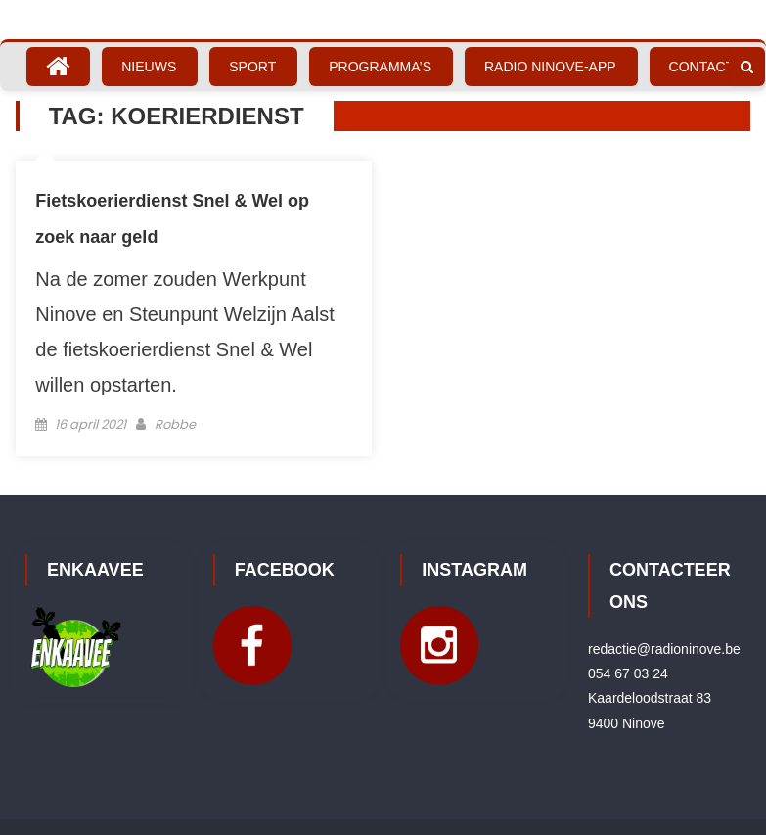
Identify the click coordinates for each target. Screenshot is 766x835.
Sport (252, 66)
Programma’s (380, 66)
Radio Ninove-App (550, 66)
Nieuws (148, 66)
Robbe (175, 424)
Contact (702, 66)
